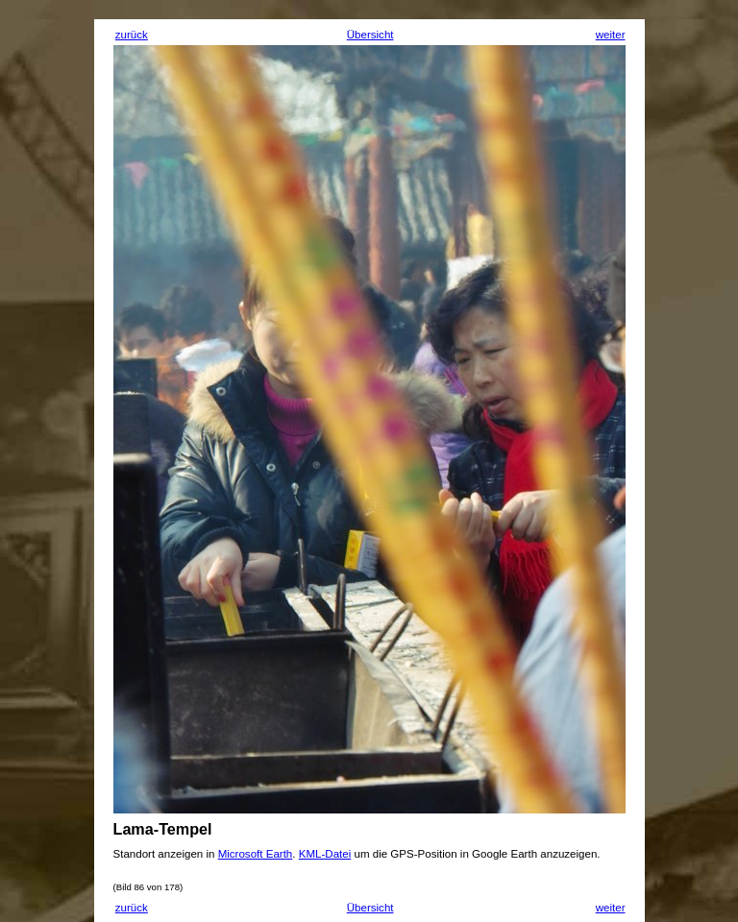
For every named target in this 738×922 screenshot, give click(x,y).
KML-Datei (325, 854)
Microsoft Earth (255, 854)
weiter (611, 34)
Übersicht (370, 34)
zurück (131, 34)
